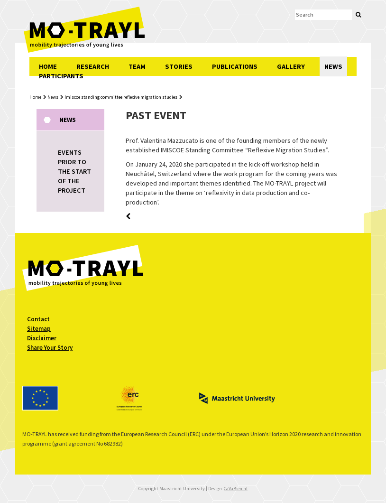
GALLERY (291, 66)
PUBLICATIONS (234, 66)
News (52, 97)
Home (35, 97)
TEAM (137, 66)
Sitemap (39, 329)
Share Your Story (50, 348)
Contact (38, 319)
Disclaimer (41, 338)
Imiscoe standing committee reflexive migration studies (120, 97)
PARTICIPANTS (61, 76)
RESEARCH (92, 66)
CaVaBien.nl (236, 488)
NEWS (333, 66)
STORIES (179, 66)
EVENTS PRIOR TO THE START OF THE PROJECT (74, 171)
